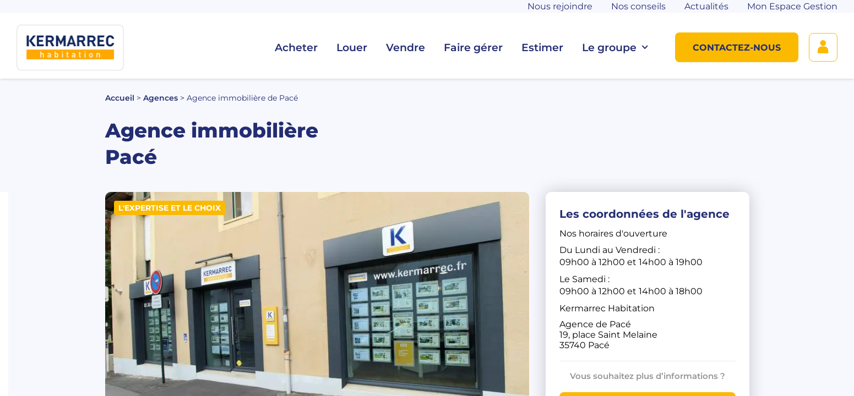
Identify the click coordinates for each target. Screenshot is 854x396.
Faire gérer (473, 47)
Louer (351, 47)
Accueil (119, 98)
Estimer (542, 47)
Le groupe (615, 47)
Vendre (405, 47)
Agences (160, 98)
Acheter (296, 47)
